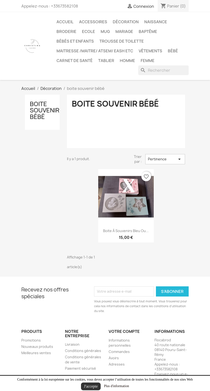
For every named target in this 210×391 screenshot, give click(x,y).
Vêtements (150, 51)
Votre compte (124, 331)
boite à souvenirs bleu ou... (126, 230)
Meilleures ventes (36, 353)
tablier (106, 60)
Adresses (117, 364)
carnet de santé (75, 60)
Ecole (88, 31)
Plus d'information (116, 386)
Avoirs (114, 358)
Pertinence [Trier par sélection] (165, 159)
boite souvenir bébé (44, 110)
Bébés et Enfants (75, 41)
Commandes (119, 351)
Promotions (31, 340)
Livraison (72, 344)
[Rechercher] (163, 70)
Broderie (66, 31)
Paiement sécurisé (80, 368)
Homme (127, 60)
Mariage (124, 31)
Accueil (65, 21)
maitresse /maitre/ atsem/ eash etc (95, 51)
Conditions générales (83, 350)
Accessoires (93, 21)
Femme (147, 60)
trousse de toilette (121, 41)
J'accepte (91, 386)
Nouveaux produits (37, 346)
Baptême (148, 31)
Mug (105, 31)
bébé (173, 51)
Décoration (126, 21)
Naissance (155, 21)
